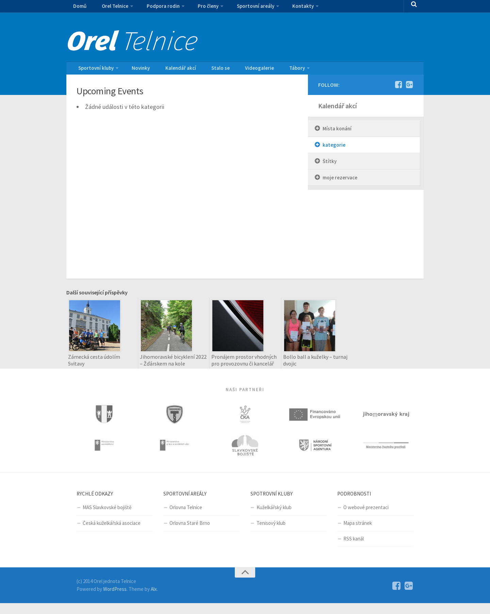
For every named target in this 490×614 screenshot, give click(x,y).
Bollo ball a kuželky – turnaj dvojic (315, 364)
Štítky (330, 165)
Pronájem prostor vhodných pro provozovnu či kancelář (244, 364)
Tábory (271, 70)
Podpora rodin (154, 8)
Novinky (136, 70)
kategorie (334, 149)
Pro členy (196, 8)
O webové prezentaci (366, 518)
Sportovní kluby (94, 70)
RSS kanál (353, 549)
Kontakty (285, 8)
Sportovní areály (240, 8)
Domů (78, 8)
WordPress (115, 600)
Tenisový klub (271, 534)
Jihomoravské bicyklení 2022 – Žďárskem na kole (173, 364)
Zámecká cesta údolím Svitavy (94, 364)
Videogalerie (239, 70)
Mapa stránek (357, 534)
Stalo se (205, 70)
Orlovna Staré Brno (189, 534)
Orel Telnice (109, 8)
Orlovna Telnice (185, 518)
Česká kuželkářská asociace (112, 534)
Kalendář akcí (171, 70)
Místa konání (337, 133)
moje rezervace (340, 182)
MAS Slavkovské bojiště (107, 518)
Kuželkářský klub (274, 518)
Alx (154, 600)
